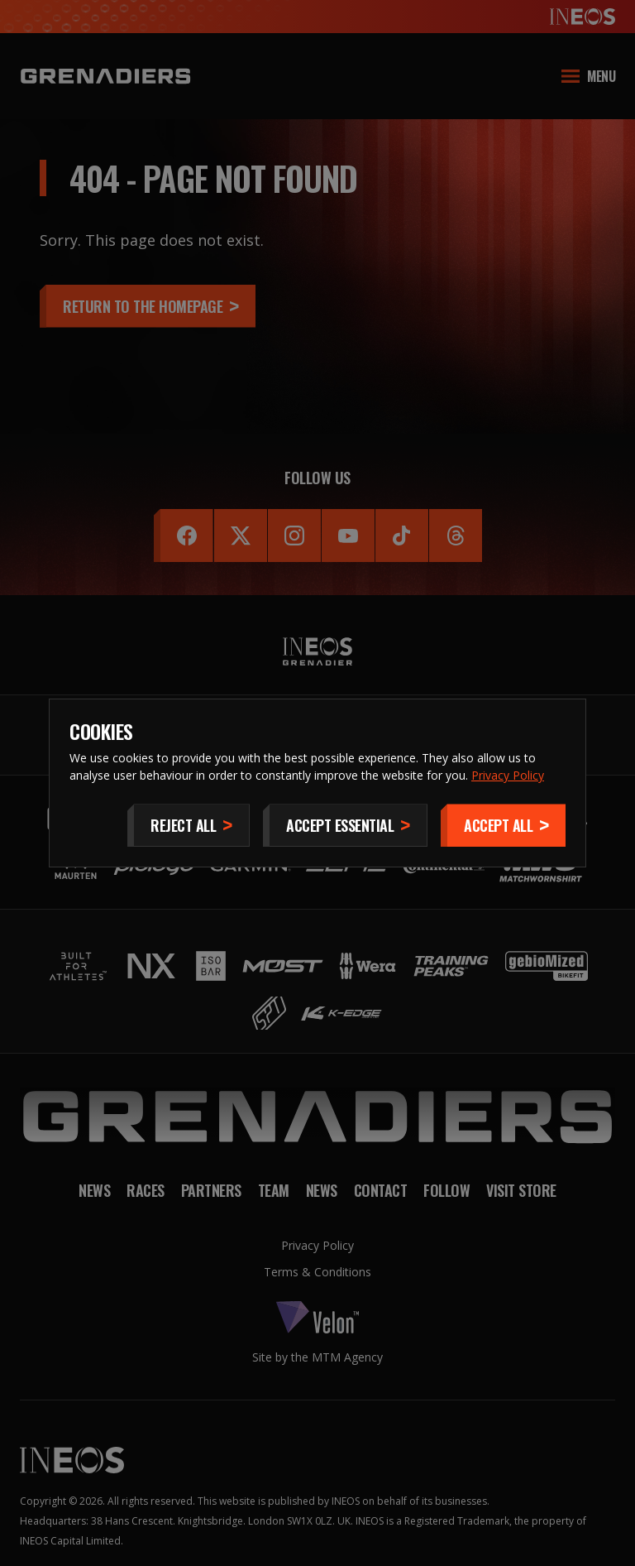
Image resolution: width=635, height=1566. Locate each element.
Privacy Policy (507, 775)
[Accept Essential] (345, 825)
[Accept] (503, 825)
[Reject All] (188, 825)
